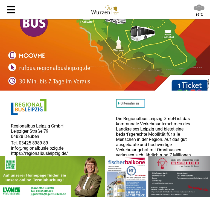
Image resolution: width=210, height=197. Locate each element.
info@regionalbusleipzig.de (37, 148)
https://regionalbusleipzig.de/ (39, 153)
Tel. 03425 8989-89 (29, 143)
